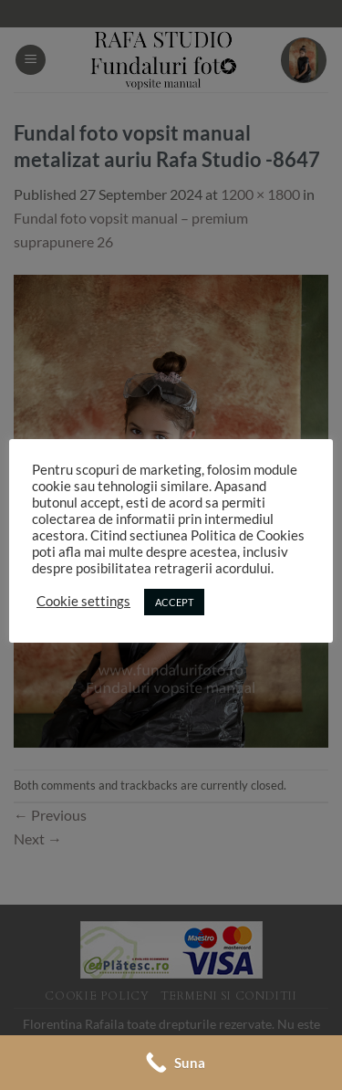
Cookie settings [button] (83, 601)
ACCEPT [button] (174, 602)
